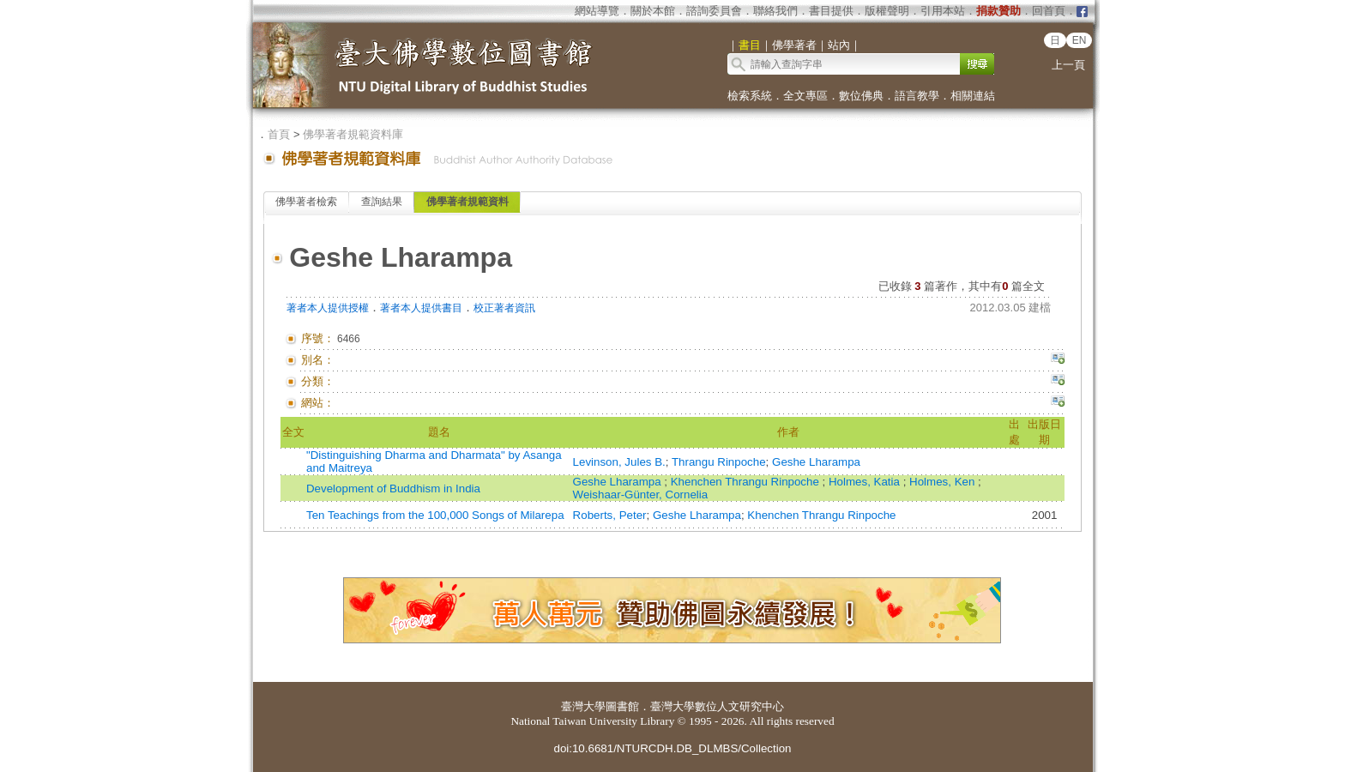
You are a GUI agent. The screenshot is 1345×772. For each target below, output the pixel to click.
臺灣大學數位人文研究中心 (717, 706)
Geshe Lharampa (816, 461)
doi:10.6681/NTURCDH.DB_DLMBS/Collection (672, 748)
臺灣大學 (583, 706)
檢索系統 (749, 95)
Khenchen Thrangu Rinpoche (747, 481)
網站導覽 (597, 10)
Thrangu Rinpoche (719, 461)
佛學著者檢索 (306, 202)
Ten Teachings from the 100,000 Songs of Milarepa (435, 515)
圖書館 (622, 706)
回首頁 (1048, 10)
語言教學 (917, 95)
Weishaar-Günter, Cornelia (641, 494)
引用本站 (942, 10)
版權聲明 (887, 10)
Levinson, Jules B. (619, 461)
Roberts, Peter (610, 515)
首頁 (279, 134)
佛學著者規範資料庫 (353, 134)
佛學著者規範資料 (467, 202)
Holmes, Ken (943, 481)
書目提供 (831, 10)
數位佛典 (861, 95)
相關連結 (972, 95)
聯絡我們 (775, 10)
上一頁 (1068, 64)
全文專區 (805, 95)
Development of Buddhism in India (393, 488)
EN (1079, 40)
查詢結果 (381, 202)
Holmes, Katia (866, 481)
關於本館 (652, 10)
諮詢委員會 (714, 10)
